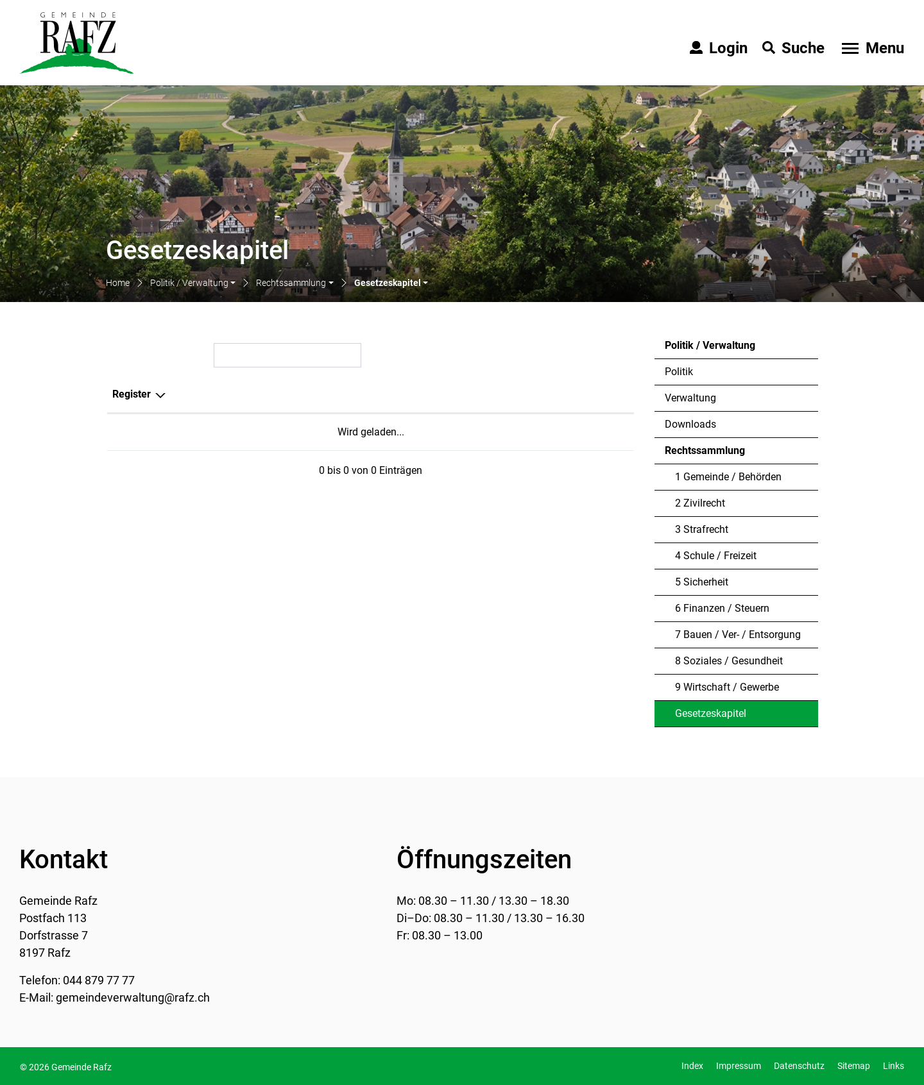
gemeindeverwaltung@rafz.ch (133, 997)
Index (692, 1066)
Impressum (738, 1066)
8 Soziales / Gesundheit (729, 661)
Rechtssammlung (705, 450)
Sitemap (853, 1066)
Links (893, 1066)
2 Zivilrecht (700, 503)
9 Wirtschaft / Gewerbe (727, 687)
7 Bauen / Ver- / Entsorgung (738, 634)
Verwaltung (690, 398)
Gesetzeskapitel (710, 717)
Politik (679, 372)
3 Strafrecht (701, 529)
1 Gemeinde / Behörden (728, 477)
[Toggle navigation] (871, 48)
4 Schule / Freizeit (716, 556)
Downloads (690, 424)
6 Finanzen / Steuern (722, 608)
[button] (192, 283)
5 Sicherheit (701, 582)
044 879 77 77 (99, 980)
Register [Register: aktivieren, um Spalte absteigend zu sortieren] (131, 394)
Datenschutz (799, 1066)
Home (118, 283)
